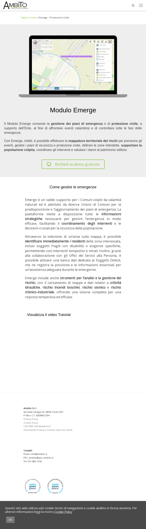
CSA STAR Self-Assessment (37, 426)
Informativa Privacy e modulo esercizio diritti (48, 430)
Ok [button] (10, 519)
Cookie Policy (31, 422)
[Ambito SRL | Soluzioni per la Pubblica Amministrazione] (15, 5)
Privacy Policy (31, 419)
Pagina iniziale (28, 17)
